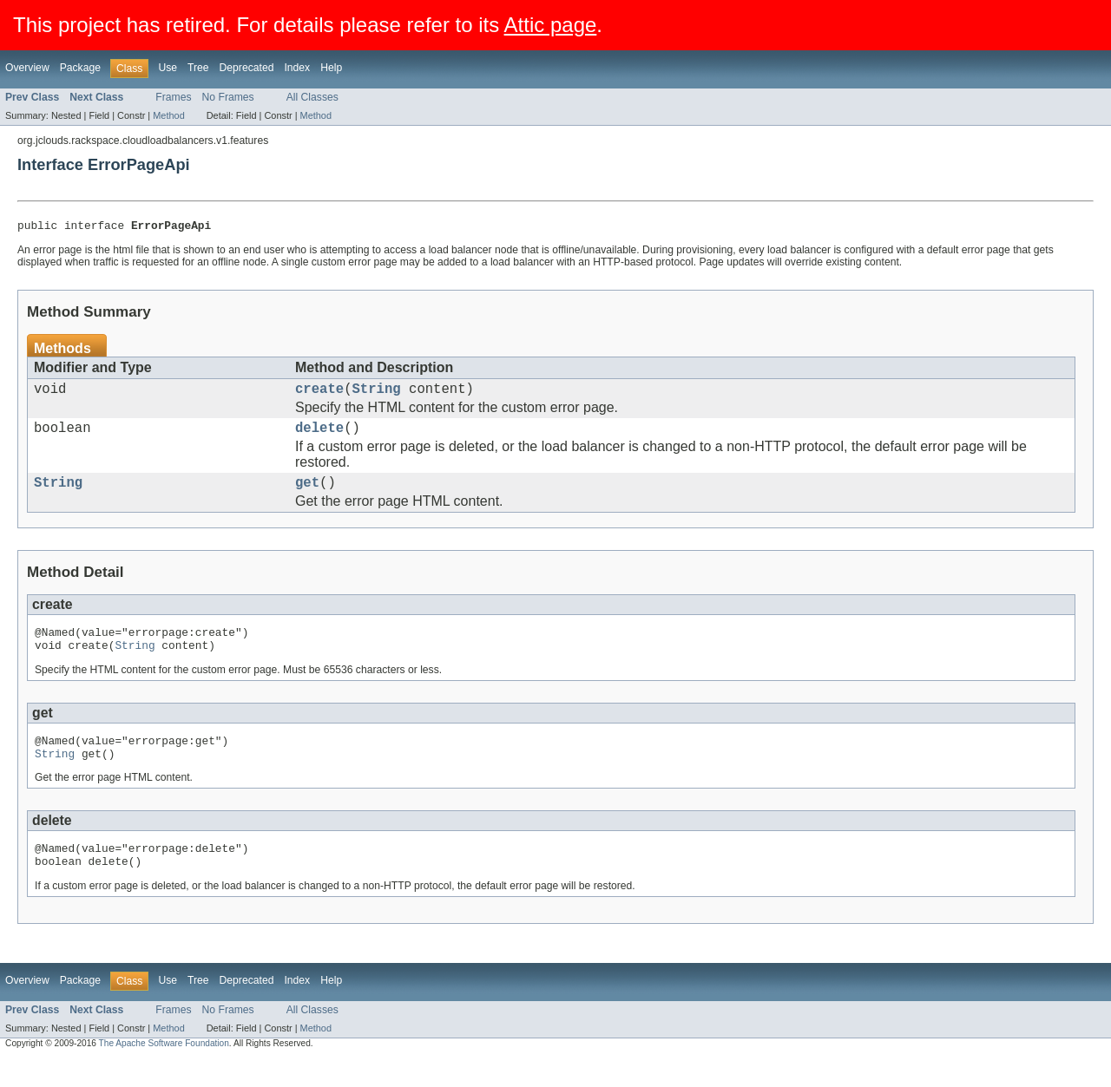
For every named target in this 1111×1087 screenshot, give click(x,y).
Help (331, 68)
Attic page (550, 24)
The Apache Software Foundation (164, 1072)
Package (80, 68)
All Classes (312, 97)
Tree (198, 68)
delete (319, 436)
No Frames (228, 97)
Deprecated (247, 68)
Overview (27, 68)
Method (168, 115)
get (307, 494)
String (376, 393)
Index (297, 68)
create (319, 393)
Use (167, 68)
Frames (173, 97)
